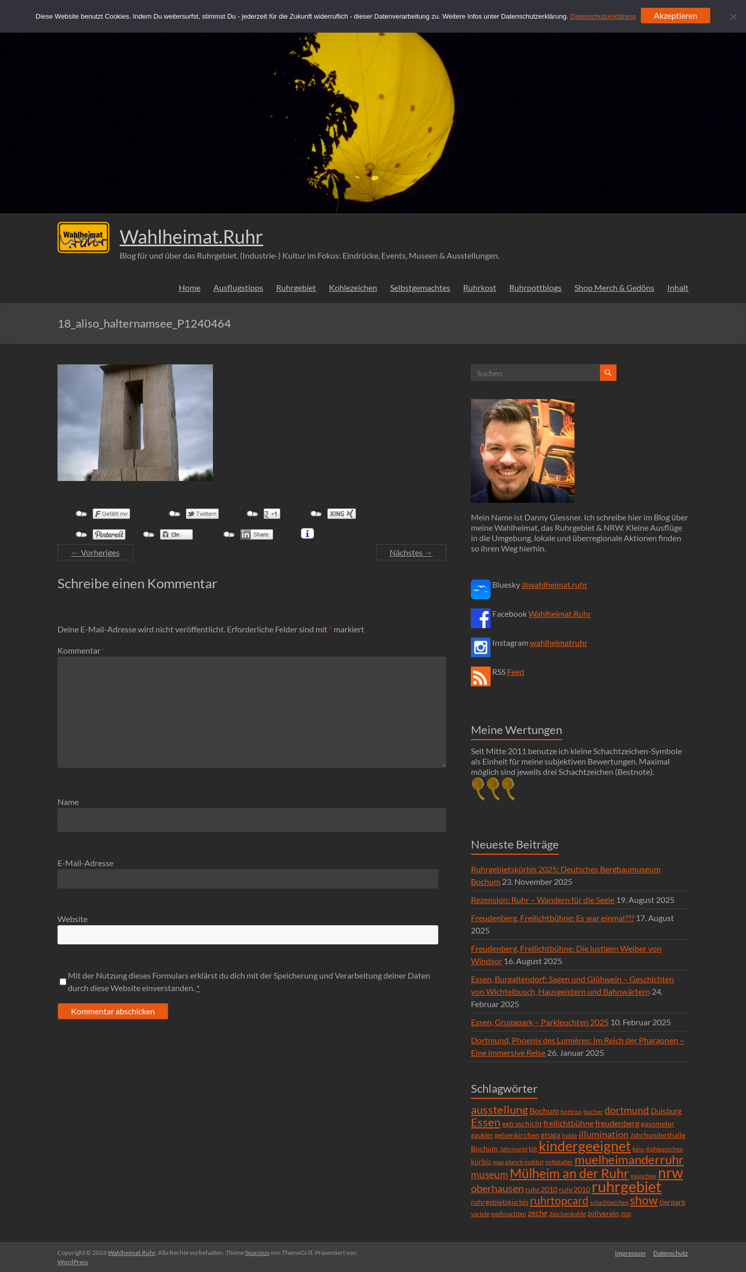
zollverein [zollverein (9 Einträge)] (603, 1213)
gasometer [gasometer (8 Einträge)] (658, 1124)
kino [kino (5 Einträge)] (638, 1149)
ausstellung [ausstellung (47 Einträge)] (499, 1109)
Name (68, 802)
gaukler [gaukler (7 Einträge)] (482, 1135)
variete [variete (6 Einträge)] (480, 1214)
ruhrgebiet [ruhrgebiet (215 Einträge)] (627, 1186)
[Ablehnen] (733, 16)
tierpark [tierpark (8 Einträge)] (672, 1202)
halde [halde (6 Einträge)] (569, 1135)
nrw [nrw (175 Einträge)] (670, 1172)
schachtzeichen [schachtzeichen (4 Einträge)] (609, 1202)
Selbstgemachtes (420, 287)
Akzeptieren (675, 15)
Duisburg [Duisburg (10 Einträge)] (666, 1111)
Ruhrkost (479, 287)
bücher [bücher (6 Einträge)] (593, 1111)
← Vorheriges (95, 552)
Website (73, 919)
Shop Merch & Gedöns (614, 287)
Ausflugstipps (238, 287)
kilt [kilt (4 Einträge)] (533, 1149)
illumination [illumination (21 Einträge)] (603, 1134)
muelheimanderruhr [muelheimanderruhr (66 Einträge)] (629, 1159)
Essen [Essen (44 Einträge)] (485, 1122)
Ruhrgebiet (296, 287)
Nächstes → (411, 552)
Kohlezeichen (353, 287)
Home (189, 287)
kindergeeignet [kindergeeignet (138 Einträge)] (585, 1145)
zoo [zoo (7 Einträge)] (626, 1213)
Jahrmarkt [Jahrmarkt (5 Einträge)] (513, 1149)
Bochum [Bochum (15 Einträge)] (544, 1110)
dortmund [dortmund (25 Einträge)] (627, 1110)
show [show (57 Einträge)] (644, 1200)
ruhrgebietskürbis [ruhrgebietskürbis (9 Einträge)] (499, 1201)
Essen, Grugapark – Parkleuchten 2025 (540, 1022)
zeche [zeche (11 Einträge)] (538, 1213)
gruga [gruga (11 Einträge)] (551, 1134)
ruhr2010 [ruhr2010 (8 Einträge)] (574, 1189)
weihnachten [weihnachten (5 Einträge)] (508, 1213)
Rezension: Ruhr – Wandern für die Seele (542, 899)
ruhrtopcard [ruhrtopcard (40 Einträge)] (559, 1200)
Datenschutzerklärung (603, 16)
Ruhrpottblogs (535, 287)
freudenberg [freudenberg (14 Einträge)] (617, 1123)
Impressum (630, 1252)
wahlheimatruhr (558, 642)
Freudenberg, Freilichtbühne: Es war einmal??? (552, 918)
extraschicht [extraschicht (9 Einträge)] (522, 1123)
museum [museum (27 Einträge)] (489, 1174)
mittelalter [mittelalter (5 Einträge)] (559, 1161)
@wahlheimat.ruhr (554, 584)
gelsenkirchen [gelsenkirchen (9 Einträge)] (517, 1134)
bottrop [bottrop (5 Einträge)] (571, 1111)
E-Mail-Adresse (85, 863)
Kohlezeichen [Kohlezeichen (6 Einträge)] (664, 1149)
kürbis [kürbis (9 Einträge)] (481, 1161)
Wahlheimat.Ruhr (191, 236)
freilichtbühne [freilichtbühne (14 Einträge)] (568, 1123)
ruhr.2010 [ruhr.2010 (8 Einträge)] (541, 1189)
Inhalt (677, 287)
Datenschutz (671, 1252)
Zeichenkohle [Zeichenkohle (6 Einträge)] (567, 1214)
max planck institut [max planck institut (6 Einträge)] (518, 1162)
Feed (515, 671)
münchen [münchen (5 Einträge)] (643, 1175)
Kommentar (81, 650)
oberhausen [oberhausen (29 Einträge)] (497, 1188)
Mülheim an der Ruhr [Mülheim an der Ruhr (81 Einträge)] (569, 1173)
